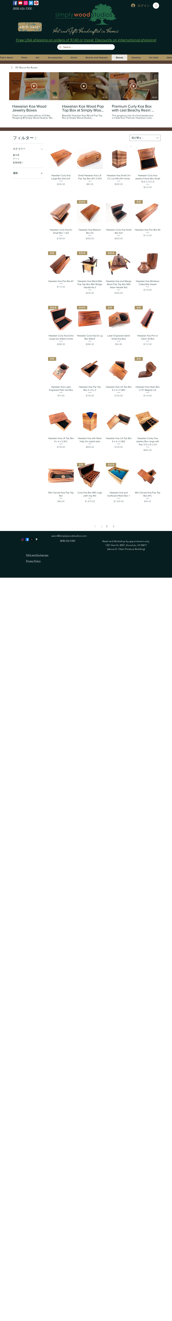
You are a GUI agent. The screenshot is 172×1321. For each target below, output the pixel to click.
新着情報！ (18, 162)
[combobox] (145, 138)
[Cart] (156, 5)
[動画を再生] (34, 86)
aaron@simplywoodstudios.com (69, 535)
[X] (31, 539)
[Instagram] (25, 3)
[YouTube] (20, 3)
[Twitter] (31, 3)
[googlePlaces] (36, 539)
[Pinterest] (36, 3)
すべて (16, 154)
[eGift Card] (30, 26)
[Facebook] (15, 3)
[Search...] (85, 47)
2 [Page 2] (106, 526)
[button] (24, 67)
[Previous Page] (95, 526)
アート (16, 158)
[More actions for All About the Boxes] (24, 67)
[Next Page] (114, 526)
